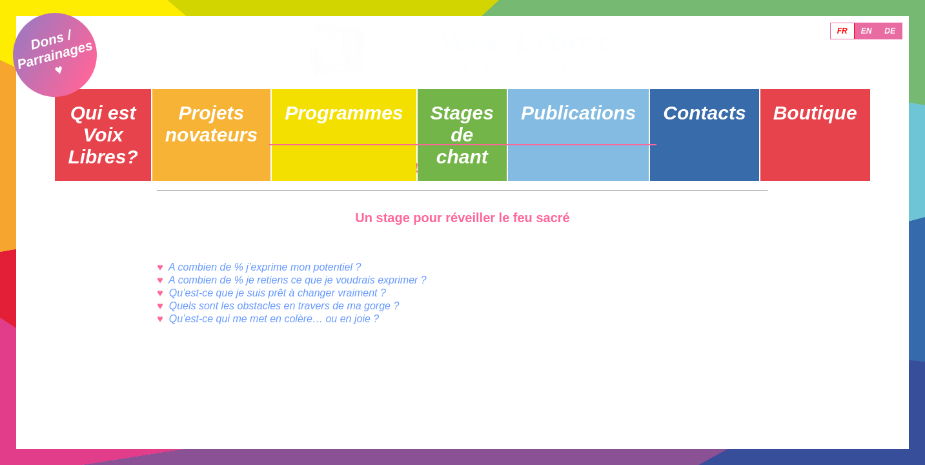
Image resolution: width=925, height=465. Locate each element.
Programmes (346, 101)
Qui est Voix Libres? (113, 101)
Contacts (695, 101)
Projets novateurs (229, 101)
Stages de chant (462, 101)
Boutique (811, 101)
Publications (578, 101)
